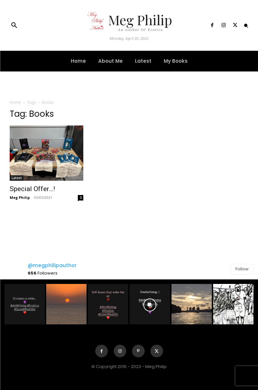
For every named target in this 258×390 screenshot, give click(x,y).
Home (15, 102)
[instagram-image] (25, 304)
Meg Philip (20, 197)
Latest (17, 178)
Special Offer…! (32, 189)
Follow (242, 269)
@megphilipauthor (52, 265)
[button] (14, 25)
